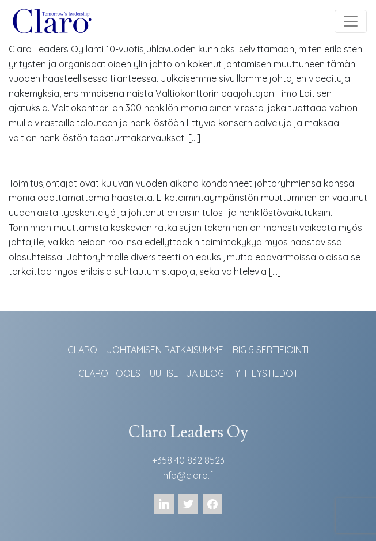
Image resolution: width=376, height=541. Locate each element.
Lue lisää (35, 165)
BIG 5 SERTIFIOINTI (271, 349)
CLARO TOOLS (109, 373)
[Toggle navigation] (351, 21)
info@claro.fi (188, 475)
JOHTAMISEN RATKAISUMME (165, 349)
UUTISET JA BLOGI (188, 373)
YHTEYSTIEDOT (266, 373)
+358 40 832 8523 (188, 460)
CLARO (82, 349)
